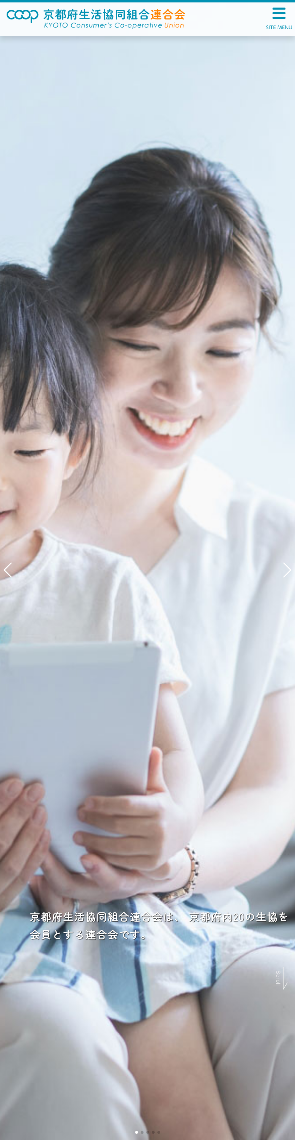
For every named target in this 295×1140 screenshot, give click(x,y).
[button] (136, 1132)
